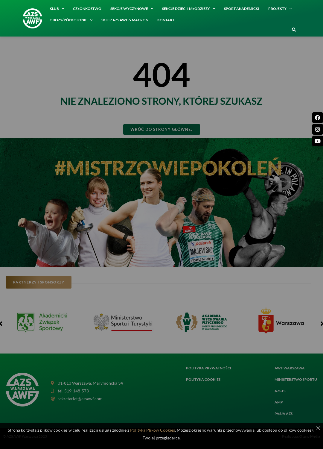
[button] (293, 30)
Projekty (280, 8)
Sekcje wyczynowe (131, 8)
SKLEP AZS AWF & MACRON (124, 20)
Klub (57, 8)
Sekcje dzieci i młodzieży (188, 8)
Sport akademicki (241, 8)
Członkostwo (87, 8)
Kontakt (165, 20)
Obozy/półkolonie (71, 20)
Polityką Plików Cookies (152, 430)
